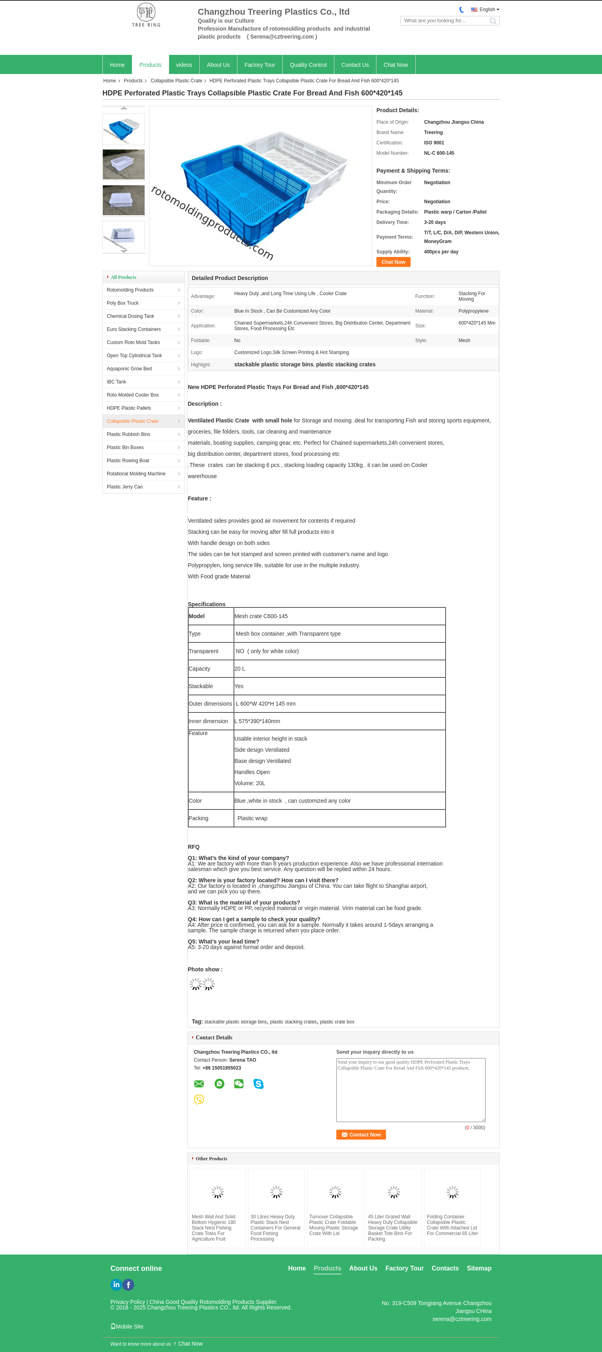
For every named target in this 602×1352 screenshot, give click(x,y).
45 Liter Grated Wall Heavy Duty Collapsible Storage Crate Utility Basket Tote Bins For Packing (392, 1228)
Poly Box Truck (123, 303)
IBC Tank (116, 382)
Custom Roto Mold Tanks (133, 342)
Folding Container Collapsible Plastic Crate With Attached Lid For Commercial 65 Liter (452, 1225)
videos (184, 65)
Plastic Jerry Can (125, 487)
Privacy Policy (127, 1302)
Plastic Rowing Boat (128, 460)
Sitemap (479, 1268)
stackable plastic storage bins (236, 1022)
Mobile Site (126, 1326)
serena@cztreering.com (462, 1319)
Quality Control (308, 65)
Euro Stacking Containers (134, 329)
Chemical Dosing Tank (130, 316)
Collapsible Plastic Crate (176, 81)
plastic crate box (337, 1022)
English (487, 9)
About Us (218, 65)
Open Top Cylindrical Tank (134, 355)
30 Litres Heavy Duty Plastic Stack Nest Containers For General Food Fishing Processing (275, 1228)
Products (150, 65)
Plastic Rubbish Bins (128, 434)
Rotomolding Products (130, 290)
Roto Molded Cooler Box (133, 395)
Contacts (445, 1268)
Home (117, 65)
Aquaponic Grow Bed (129, 369)
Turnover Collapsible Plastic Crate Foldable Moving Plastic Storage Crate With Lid (333, 1225)
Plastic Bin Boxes (125, 447)
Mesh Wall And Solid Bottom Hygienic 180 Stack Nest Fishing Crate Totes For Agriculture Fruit (214, 1228)
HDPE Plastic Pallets (129, 408)
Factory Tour (260, 65)
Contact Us (355, 65)
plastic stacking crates (293, 1022)
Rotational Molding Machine (136, 474)
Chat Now (396, 65)
